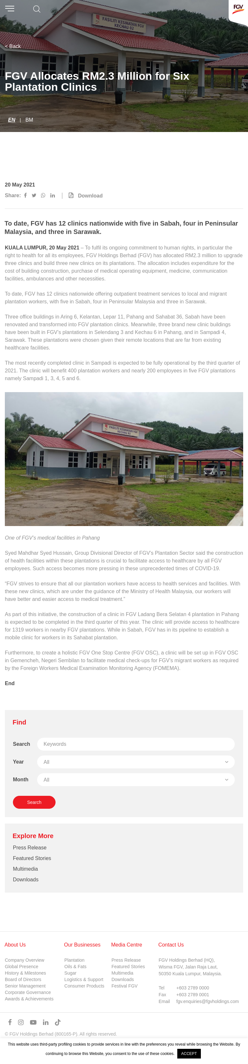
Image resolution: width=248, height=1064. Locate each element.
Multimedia (25, 869)
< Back (13, 46)
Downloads (25, 879)
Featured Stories (32, 858)
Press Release (29, 847)
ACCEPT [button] (189, 1053)
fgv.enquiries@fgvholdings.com (207, 1001)
